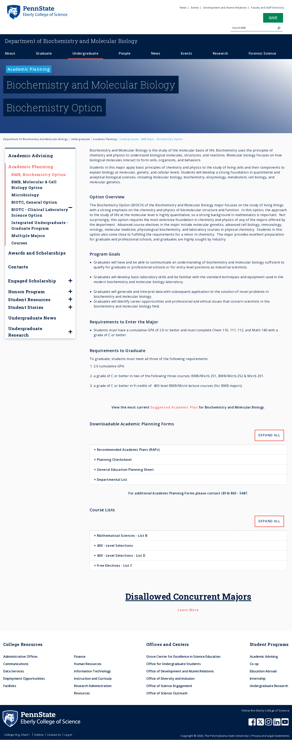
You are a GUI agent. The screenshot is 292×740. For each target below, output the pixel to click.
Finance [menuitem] (79, 656)
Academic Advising (30, 155)
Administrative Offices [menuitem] (20, 656)
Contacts (18, 267)
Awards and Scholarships (37, 253)
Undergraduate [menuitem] (85, 53)
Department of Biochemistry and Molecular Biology (35, 139)
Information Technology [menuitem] (92, 671)
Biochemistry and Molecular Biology (71, 40)
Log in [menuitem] (68, 735)
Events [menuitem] (195, 7)
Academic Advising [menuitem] (264, 656)
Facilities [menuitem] (9, 686)
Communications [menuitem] (15, 664)
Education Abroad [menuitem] (263, 671)
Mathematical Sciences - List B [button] (121, 535)
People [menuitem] (124, 53)
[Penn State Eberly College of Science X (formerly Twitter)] (261, 724)
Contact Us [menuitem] (54, 735)
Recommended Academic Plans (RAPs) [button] (128, 449)
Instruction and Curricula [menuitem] (92, 678)
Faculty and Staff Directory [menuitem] (267, 7)
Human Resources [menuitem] (87, 664)
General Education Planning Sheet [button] (125, 469)
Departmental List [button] (111, 479)
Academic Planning (104, 139)
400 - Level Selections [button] (114, 545)
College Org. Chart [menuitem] (17, 735)
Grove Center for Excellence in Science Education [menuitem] (183, 656)
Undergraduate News (32, 318)
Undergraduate (80, 139)
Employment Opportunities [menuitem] (24, 678)
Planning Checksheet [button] (114, 459)
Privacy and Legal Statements (270, 736)
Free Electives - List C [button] (114, 565)
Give (273, 17)
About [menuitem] (10, 53)
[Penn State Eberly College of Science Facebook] (253, 724)
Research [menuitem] (220, 53)
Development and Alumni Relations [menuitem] (225, 7)
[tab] (188, 450)
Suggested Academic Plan (174, 407)
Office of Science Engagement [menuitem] (169, 686)
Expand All (269, 435)
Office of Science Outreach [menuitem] (167, 693)
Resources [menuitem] (82, 693)
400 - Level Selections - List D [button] (120, 555)
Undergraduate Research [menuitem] (269, 686)
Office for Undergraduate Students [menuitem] (173, 664)
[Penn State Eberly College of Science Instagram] (269, 724)
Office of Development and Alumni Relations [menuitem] (180, 671)
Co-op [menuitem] (254, 664)
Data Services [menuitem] (13, 671)
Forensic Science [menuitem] (262, 53)
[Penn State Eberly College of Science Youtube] (285, 724)
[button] (273, 19)
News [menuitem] (183, 7)
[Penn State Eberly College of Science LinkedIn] (277, 724)
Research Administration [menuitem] (93, 686)
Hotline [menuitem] (38, 735)
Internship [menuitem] (257, 678)
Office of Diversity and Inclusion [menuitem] (170, 678)
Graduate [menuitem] (44, 53)
